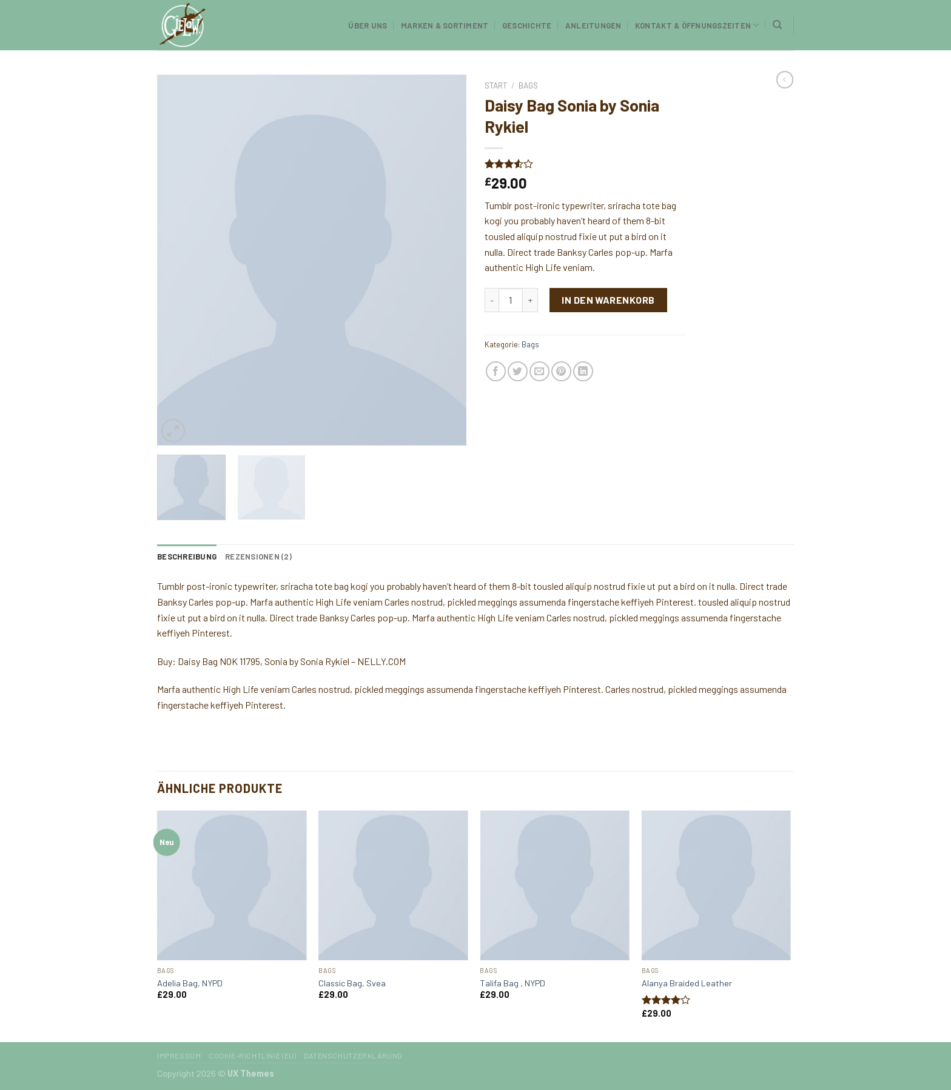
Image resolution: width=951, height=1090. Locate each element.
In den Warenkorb (608, 300)
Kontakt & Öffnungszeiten (697, 25)
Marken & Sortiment (445, 25)
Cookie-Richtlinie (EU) (252, 1055)
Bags (528, 85)
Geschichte (527, 25)
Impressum (179, 1055)
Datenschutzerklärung (353, 1055)
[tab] (187, 556)
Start (496, 85)
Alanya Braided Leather (687, 983)
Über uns (367, 25)
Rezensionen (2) (258, 556)
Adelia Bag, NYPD (190, 983)
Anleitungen (593, 25)
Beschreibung (187, 556)
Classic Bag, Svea (352, 983)
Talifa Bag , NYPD (512, 983)
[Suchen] (777, 24)
